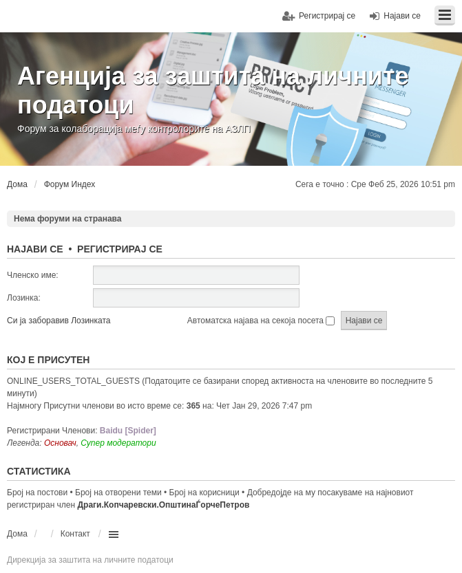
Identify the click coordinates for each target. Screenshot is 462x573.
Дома (17, 534)
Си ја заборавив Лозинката (58, 320)
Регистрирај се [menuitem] (327, 16)
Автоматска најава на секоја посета (261, 320)
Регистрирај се (119, 249)
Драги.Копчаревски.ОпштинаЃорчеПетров (164, 505)
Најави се (35, 249)
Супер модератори (118, 443)
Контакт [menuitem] (75, 534)
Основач (60, 443)
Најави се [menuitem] (402, 16)
